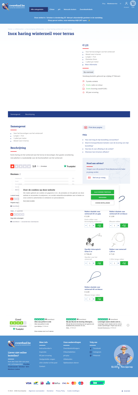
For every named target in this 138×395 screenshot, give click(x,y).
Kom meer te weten (29, 201)
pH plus (66, 355)
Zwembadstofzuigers (71, 348)
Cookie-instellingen (102, 203)
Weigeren (102, 197)
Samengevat (15, 114)
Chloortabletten (69, 352)
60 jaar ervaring (92, 92)
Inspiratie (42, 352)
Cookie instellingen (73, 391)
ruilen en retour (94, 85)
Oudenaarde (13, 367)
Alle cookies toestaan (102, 192)
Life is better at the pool (48, 363)
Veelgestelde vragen (47, 359)
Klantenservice (112, 3)
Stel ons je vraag (99, 178)
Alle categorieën (37, 9)
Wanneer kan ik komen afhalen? (97, 152)
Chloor (51, 9)
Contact (42, 366)
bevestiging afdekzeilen (35, 29)
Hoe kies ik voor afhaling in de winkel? (99, 149)
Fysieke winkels (92, 81)
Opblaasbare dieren (71, 363)
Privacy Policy (60, 391)
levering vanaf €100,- (97, 89)
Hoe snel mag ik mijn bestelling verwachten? (102, 140)
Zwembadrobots (86, 9)
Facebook (97, 348)
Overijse (26, 364)
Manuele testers (70, 9)
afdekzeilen (19, 29)
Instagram (97, 352)
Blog (103, 3)
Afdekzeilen (67, 359)
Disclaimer (50, 391)
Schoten (22, 367)
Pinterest (96, 355)
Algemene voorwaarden (36, 391)
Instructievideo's (45, 348)
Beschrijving (30, 114)
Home (10, 29)
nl (120, 3)
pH (59, 9)
